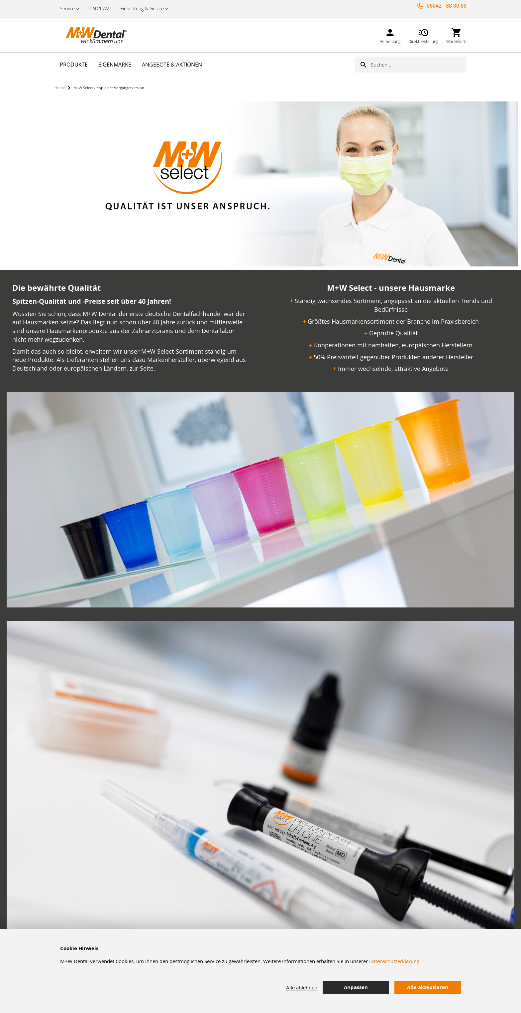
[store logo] (87, 35)
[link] (390, 34)
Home (59, 87)
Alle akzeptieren (427, 987)
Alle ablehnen (301, 987)
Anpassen (356, 987)
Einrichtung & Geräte (142, 8)
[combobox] (419, 65)
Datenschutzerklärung (394, 961)
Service (67, 8)
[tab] (471, 987)
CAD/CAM (99, 8)
